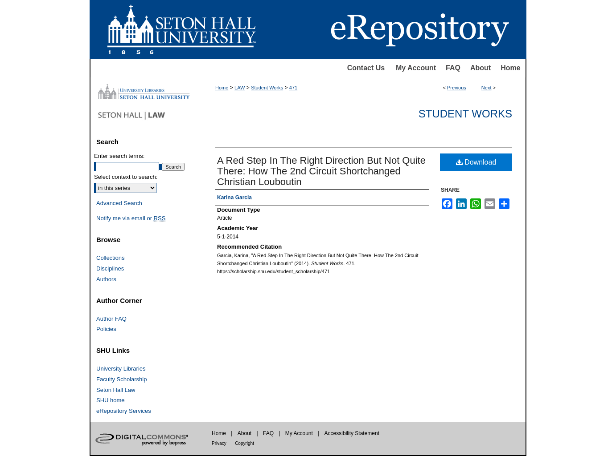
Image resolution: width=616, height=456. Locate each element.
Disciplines (110, 268)
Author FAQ (111, 318)
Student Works (267, 87)
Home (510, 68)
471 (293, 87)
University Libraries (121, 368)
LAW (239, 87)
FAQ (453, 68)
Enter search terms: (119, 156)
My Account (416, 68)
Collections (110, 257)
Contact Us (366, 68)
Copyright (244, 443)
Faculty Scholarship (121, 379)
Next (486, 87)
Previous (456, 87)
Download (476, 162)
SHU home (110, 400)
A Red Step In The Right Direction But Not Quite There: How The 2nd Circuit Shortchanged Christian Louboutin (321, 171)
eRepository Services (123, 411)
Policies (106, 329)
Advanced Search (119, 203)
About (480, 68)
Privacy (219, 443)
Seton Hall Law (115, 390)
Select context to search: (125, 177)
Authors (106, 279)
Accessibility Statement (351, 433)
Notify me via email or (130, 218)
